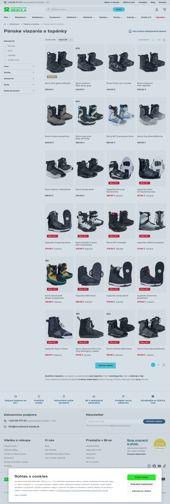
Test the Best (50, 450)
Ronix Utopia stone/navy (57, 136)
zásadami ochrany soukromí (119, 425)
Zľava (10, 51)
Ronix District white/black (58, 189)
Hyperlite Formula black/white (116, 190)
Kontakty (8, 466)
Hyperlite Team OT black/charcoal (146, 190)
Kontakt (162, 2)
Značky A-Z (146, 17)
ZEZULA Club (129, 2)
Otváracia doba (92, 446)
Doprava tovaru (10, 446)
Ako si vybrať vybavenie (55, 458)
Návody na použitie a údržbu (16, 462)
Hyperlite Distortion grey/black (147, 297)
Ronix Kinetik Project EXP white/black (86, 243)
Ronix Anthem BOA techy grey (83, 84)
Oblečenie (87, 17)
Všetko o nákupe (111, 2)
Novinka (11, 46)
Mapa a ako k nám (94, 450)
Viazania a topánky (31, 24)
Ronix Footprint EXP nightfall (145, 84)
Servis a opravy (92, 462)
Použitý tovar (13, 60)
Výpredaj (160, 17)
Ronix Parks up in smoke (119, 83)
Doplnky (130, 17)
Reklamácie (9, 458)
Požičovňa (90, 458)
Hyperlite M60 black (86, 296)
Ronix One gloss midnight (58, 83)
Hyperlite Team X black (56, 349)
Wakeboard (20, 17)
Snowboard (54, 17)
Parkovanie (91, 454)
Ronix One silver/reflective (150, 136)
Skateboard (37, 17)
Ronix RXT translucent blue (120, 136)
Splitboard (71, 17)
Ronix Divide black (85, 189)
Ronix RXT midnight (116, 242)
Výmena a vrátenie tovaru (15, 454)
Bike (6, 17)
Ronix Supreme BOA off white (83, 137)
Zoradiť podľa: (50, 40)
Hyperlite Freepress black (57, 242)
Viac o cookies (20, 495)
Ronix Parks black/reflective (151, 349)
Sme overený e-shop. (137, 442)
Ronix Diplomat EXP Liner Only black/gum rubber (88, 350)
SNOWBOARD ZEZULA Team (57, 454)
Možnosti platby (11, 450)
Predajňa (143, 2)
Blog (153, 2)
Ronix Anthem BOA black (119, 349)
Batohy (116, 17)
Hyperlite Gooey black (117, 296)
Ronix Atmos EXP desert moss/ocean (54, 297)
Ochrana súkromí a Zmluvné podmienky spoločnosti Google (82, 490)
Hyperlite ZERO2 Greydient (150, 242)
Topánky (103, 17)
